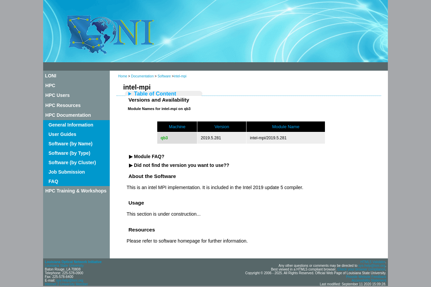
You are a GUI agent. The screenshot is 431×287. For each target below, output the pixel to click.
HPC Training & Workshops (76, 190)
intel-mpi (180, 76)
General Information (70, 125)
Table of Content (155, 94)
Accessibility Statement (369, 280)
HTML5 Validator (372, 262)
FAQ (53, 181)
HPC (50, 85)
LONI (50, 75)
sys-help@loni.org (69, 280)
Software (164, 76)
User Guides (62, 134)
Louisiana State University (64, 265)
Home (122, 76)
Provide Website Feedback (366, 277)
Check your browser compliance (361, 269)
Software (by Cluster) (72, 162)
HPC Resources (63, 105)
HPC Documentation (68, 115)
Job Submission (66, 172)
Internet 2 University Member (66, 284)
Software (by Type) (69, 153)
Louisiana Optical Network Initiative (73, 262)
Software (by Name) (70, 143)
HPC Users (57, 95)
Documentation (142, 76)
